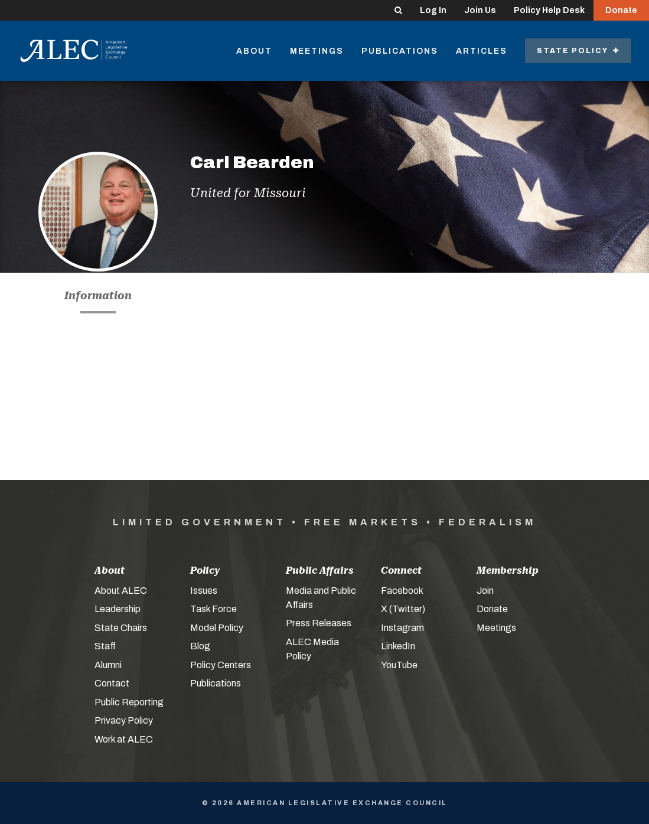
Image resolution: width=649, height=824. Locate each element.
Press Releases (318, 623)
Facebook (402, 591)
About (254, 51)
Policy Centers (220, 665)
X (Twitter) (403, 609)
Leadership (117, 609)
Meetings (317, 51)
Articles (481, 51)
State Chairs (120, 628)
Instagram (402, 628)
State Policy (578, 51)
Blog (200, 646)
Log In (433, 10)
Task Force (213, 609)
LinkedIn (398, 646)
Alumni (108, 665)
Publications (399, 51)
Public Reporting (129, 702)
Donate (621, 10)
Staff (105, 646)
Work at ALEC (123, 739)
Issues (203, 591)
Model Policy (216, 628)
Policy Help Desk (549, 10)
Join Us (480, 10)
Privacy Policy (123, 720)
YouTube (399, 665)
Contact (111, 683)
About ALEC (120, 591)
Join (485, 591)
